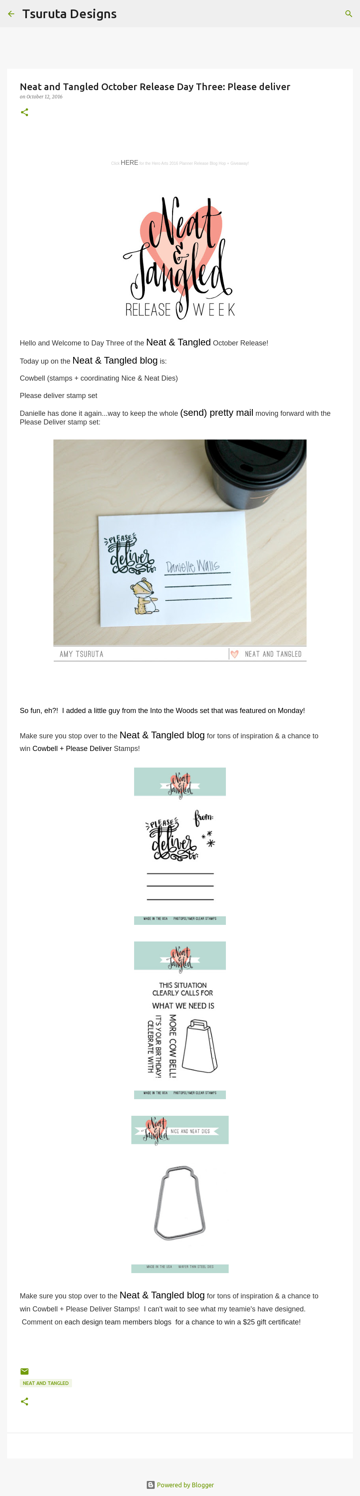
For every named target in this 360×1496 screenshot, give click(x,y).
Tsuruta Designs (69, 13)
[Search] (128, 13)
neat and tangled (46, 1383)
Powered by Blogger (180, 1484)
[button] (24, 113)
